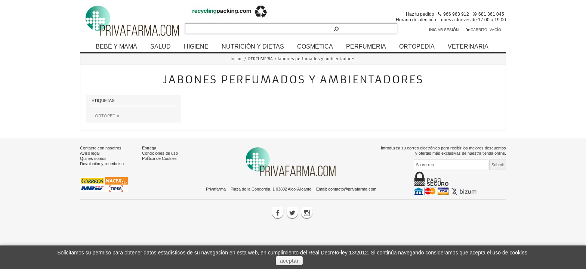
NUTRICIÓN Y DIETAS (253, 46)
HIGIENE (196, 46)
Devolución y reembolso (102, 163)
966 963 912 (456, 14)
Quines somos (93, 158)
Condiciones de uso (160, 153)
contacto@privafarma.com (352, 189)
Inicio (236, 58)
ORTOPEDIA (417, 46)
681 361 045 (491, 14)
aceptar (289, 261)
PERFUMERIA (366, 46)
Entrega (149, 148)
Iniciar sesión (444, 29)
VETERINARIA (468, 46)
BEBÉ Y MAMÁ (116, 46)
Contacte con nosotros (100, 148)
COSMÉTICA (315, 46)
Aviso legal (89, 153)
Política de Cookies (159, 158)
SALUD (160, 46)
